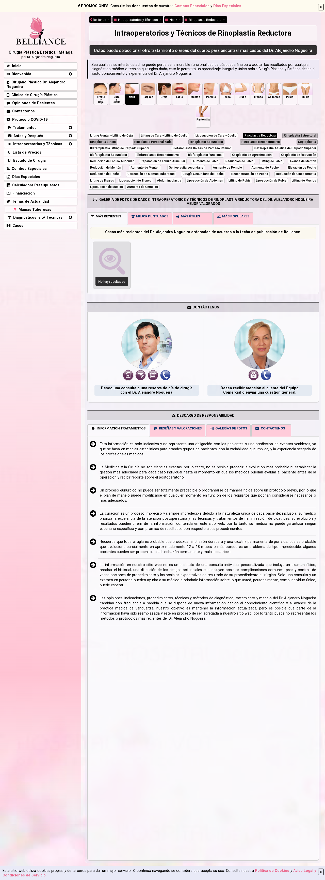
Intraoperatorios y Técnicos (34, 144)
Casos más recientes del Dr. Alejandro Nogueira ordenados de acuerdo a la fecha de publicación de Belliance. (203, 232)
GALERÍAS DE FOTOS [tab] (228, 428)
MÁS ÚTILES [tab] (188, 216)
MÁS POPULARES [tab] (233, 216)
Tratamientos (22, 128)
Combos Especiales (191, 6)
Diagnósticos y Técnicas (34, 217)
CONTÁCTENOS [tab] (270, 428)
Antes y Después (25, 136)
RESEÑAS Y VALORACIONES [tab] (177, 428)
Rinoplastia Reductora (203, 20)
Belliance (98, 20)
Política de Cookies (272, 871)
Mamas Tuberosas (31, 209)
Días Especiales (227, 6)
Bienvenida (19, 74)
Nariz (171, 20)
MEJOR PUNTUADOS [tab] (150, 216)
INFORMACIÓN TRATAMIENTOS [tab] (118, 428)
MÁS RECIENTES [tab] (106, 216)
